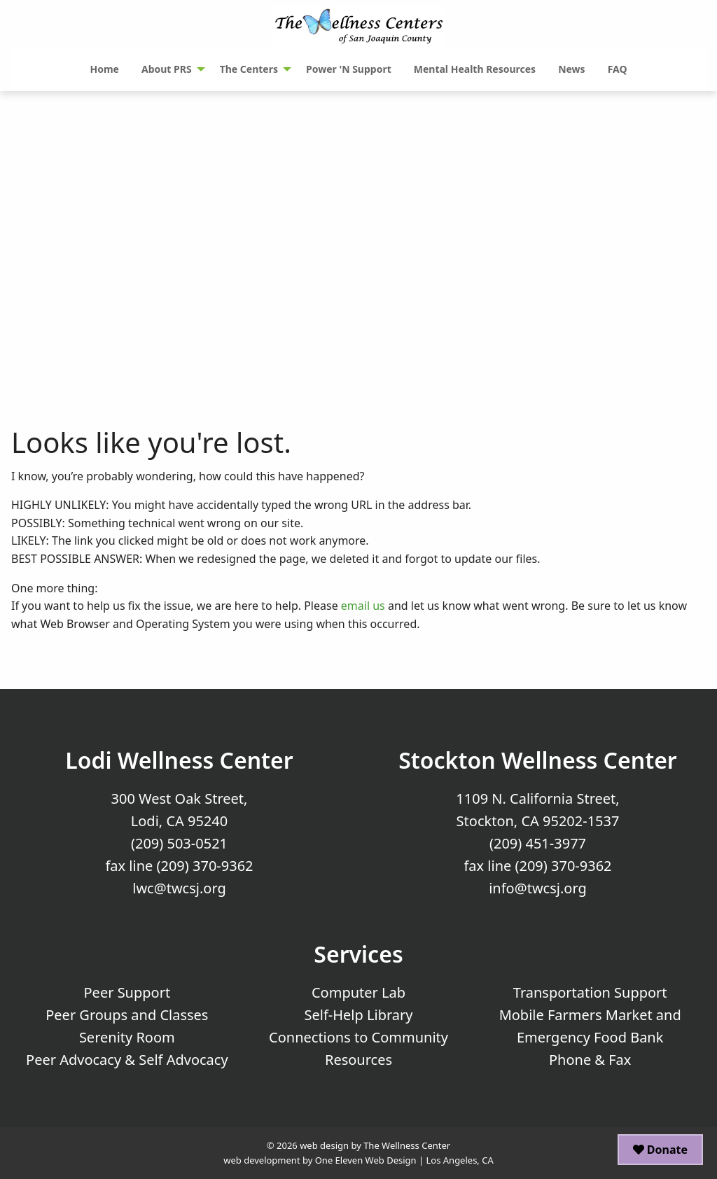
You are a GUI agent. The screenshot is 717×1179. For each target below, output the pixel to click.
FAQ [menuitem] (617, 69)
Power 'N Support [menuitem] (348, 69)
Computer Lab (358, 992)
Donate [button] (660, 1149)
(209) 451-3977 (537, 843)
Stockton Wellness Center (537, 760)
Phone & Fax (590, 1059)
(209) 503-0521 (179, 843)
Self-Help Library (359, 1014)
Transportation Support (590, 992)
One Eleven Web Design (366, 1160)
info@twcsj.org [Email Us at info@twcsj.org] (538, 888)
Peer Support (127, 992)
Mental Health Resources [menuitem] (475, 69)
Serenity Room (127, 1037)
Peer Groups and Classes (127, 1014)
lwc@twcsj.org (179, 888)
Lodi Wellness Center (179, 760)
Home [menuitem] (104, 69)
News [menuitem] (571, 69)
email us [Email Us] (363, 605)
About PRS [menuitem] (166, 69)
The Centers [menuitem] (249, 69)
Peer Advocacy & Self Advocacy (127, 1059)
